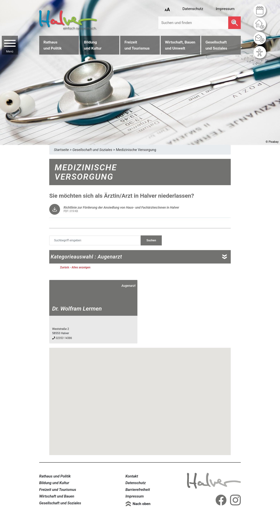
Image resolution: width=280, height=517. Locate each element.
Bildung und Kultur (54, 483)
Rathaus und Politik (55, 476)
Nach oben (141, 504)
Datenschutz (192, 9)
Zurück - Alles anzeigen (75, 267)
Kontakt (131, 476)
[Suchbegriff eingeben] (94, 240)
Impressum (225, 9)
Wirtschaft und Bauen (56, 496)
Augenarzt (128, 285)
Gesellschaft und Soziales (60, 503)
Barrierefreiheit (137, 489)
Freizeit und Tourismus (57, 489)
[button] (140, 398)
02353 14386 (62, 338)
